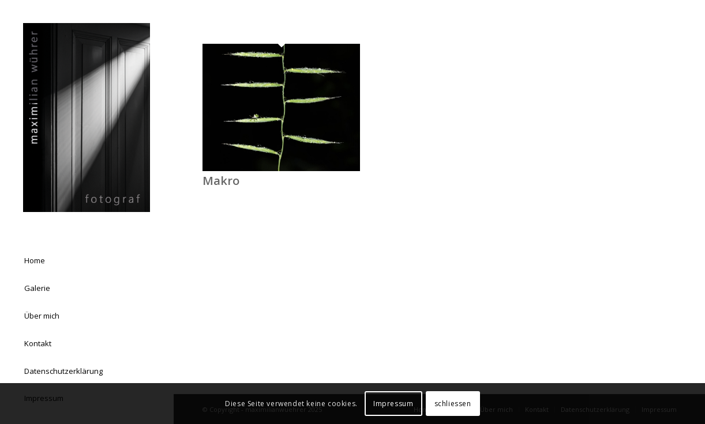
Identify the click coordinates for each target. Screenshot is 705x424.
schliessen (452, 403)
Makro (220, 180)
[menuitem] (86, 261)
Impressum (393, 403)
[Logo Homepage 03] (86, 117)
